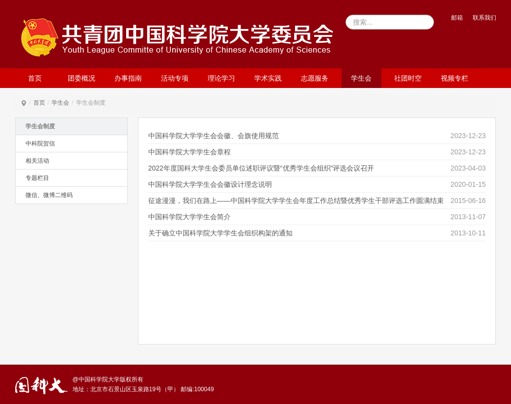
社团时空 (408, 78)
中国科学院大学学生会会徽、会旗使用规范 (213, 136)
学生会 (361, 78)
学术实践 (268, 78)
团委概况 (81, 78)
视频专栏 (454, 78)
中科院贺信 (40, 143)
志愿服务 (314, 78)
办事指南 (128, 78)
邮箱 (457, 17)
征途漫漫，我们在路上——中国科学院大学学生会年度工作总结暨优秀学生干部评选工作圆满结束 (296, 200)
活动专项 (174, 78)
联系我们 (484, 17)
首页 (35, 78)
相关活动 (37, 160)
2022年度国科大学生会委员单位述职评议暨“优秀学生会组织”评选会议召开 (261, 168)
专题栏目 (37, 177)
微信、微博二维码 (49, 195)
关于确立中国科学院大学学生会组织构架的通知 (220, 233)
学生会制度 (40, 126)
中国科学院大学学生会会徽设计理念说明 (210, 184)
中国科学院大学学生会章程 (189, 152)
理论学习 (221, 78)
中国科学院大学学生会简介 (189, 217)
